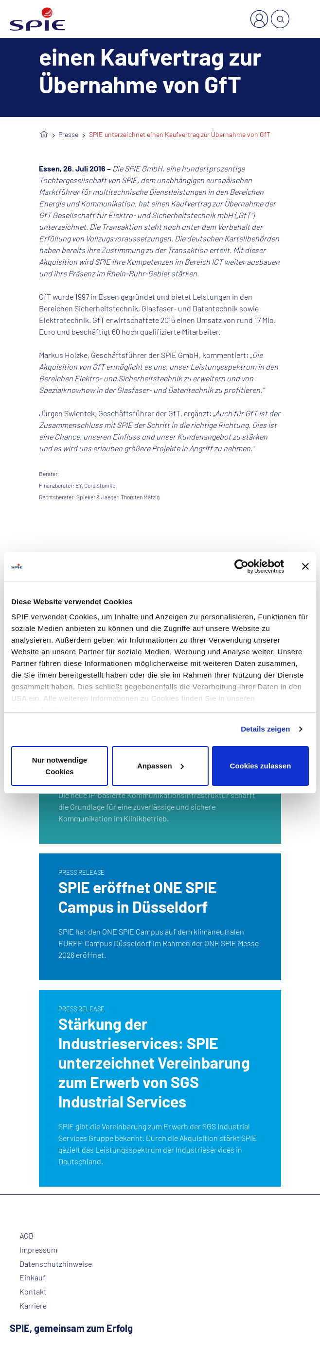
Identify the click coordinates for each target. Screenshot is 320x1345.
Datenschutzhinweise (55, 1264)
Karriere (33, 1306)
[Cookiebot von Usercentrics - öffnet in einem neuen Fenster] (241, 566)
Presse (68, 134)
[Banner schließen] (305, 566)
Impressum (38, 1250)
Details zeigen (265, 729)
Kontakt (33, 1291)
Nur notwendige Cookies (59, 766)
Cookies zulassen (260, 766)
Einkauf (32, 1277)
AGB (26, 1236)
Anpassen (160, 766)
